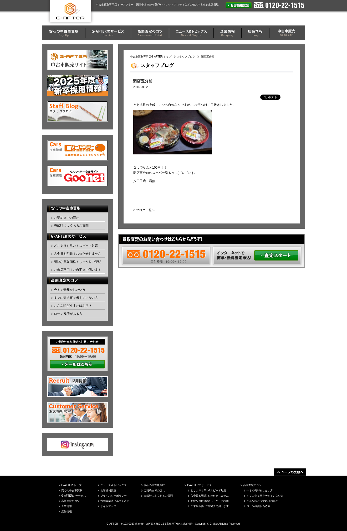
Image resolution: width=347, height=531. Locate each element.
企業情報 (66, 506)
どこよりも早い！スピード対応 (76, 246)
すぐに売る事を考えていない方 (76, 298)
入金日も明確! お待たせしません (210, 495)
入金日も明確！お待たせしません (77, 254)
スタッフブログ (186, 56)
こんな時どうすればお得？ (73, 306)
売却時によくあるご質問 (71, 225)
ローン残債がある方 (68, 314)
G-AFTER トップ (71, 485)
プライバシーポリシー (113, 495)
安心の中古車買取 (71, 490)
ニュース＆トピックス (113, 485)
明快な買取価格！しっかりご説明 (77, 262)
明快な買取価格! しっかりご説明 (210, 500)
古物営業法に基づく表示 (114, 500)
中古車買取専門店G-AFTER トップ (150, 56)
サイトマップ (108, 506)
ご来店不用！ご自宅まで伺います (77, 270)
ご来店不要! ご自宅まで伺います (210, 506)
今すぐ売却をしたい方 (69, 289)
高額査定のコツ (70, 500)
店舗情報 (66, 511)
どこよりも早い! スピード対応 (208, 490)
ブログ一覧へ (145, 210)
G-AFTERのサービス (73, 495)
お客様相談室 (108, 490)
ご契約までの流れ (66, 218)
